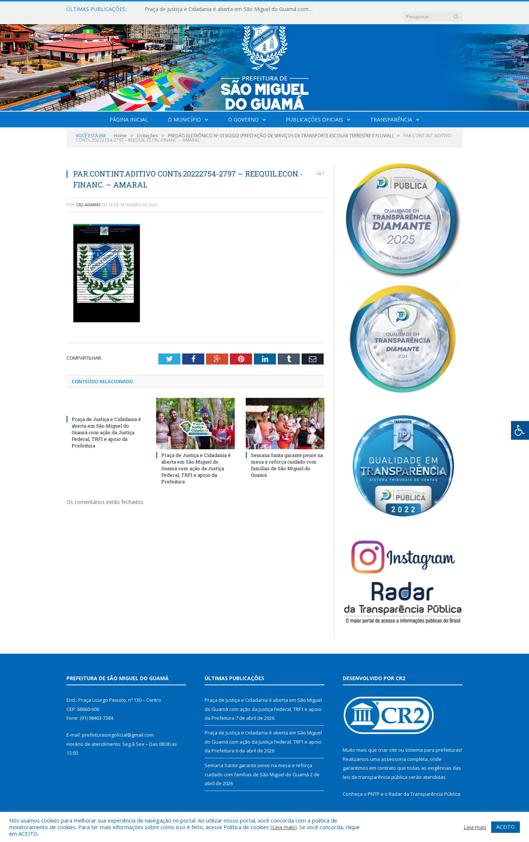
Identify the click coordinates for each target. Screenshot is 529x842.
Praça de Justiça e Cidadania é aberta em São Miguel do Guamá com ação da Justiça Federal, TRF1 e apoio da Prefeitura (229, 9)
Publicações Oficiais (314, 112)
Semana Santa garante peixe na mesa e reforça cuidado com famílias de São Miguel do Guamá (287, 457)
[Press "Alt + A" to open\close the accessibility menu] (520, 430)
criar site (387, 742)
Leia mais (283, 827)
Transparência (391, 112)
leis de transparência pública (375, 769)
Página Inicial (128, 112)
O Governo (243, 112)
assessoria (393, 751)
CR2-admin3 (88, 197)
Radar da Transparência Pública (424, 786)
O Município (184, 112)
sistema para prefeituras (433, 742)
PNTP (373, 786)
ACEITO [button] (505, 826)
